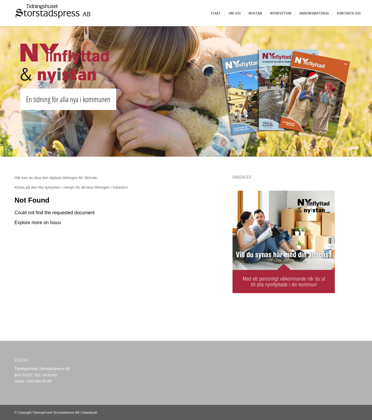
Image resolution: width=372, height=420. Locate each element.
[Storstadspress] (51, 13)
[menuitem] (215, 13)
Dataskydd (89, 412)
